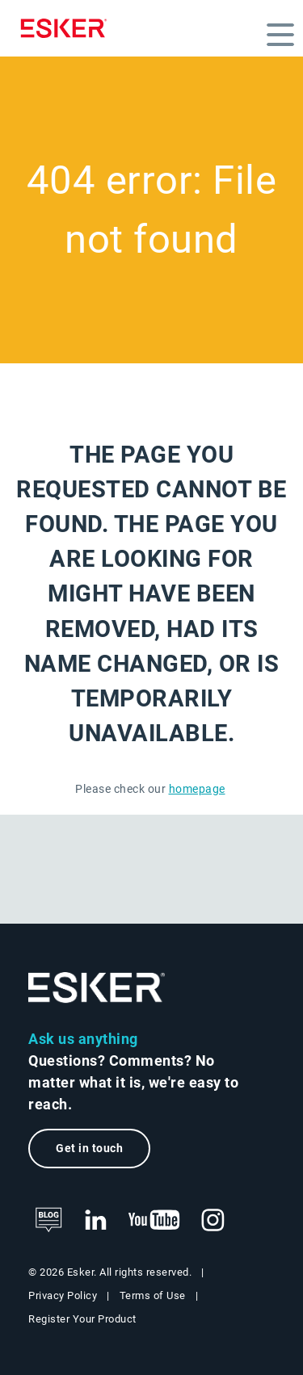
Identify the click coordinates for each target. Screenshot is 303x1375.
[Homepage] (68, 28)
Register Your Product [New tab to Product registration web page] (82, 1319)
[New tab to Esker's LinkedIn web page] (95, 1221)
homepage (197, 789)
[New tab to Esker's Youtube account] (154, 1221)
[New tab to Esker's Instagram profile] (213, 1221)
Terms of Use (153, 1295)
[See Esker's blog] (48, 1221)
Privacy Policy (62, 1295)
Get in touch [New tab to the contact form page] (89, 1148)
